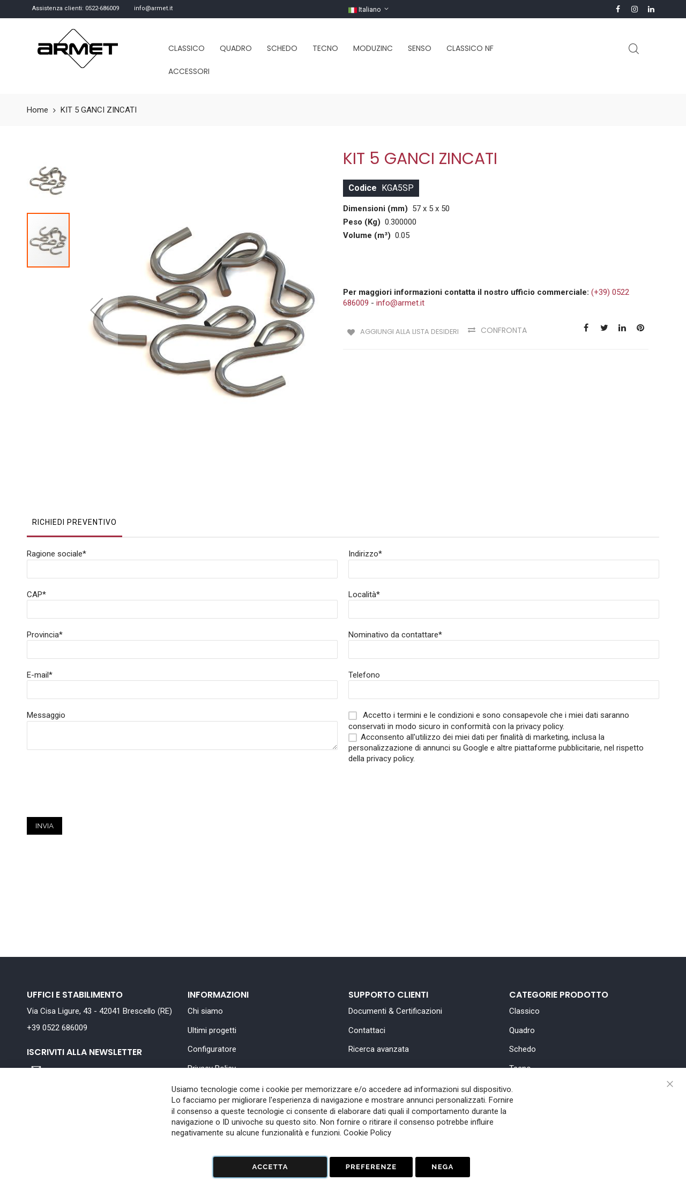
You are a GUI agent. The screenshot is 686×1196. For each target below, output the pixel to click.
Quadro (522, 1030)
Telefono (364, 618)
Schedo (522, 1049)
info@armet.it (153, 8)
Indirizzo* (365, 497)
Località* (364, 538)
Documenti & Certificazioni (395, 1011)
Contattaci (366, 1030)
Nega (442, 1167)
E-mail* (40, 618)
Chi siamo (205, 1011)
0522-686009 (102, 8)
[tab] (74, 468)
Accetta (270, 1167)
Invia (44, 769)
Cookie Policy (367, 1133)
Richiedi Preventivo (74, 465)
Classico (524, 1011)
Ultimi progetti (212, 1030)
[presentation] (108, 739)
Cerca (633, 49)
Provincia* (45, 578)
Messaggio (46, 658)
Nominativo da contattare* (395, 578)
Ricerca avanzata (378, 1049)
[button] (96, 281)
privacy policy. (391, 702)
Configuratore (212, 1049)
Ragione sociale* (56, 497)
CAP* (36, 538)
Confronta (509, 330)
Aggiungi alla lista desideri (409, 330)
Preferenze (371, 1167)
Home (37, 110)
